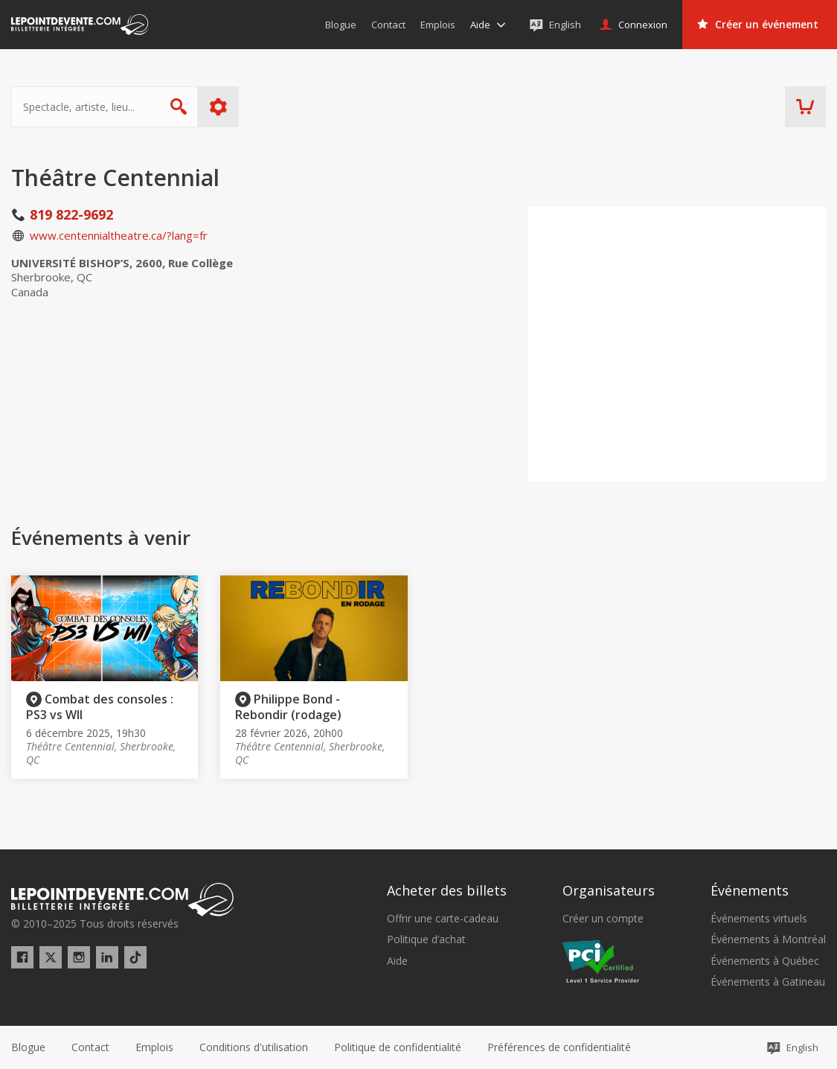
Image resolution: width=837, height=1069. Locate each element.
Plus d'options (218, 106)
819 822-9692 (71, 214)
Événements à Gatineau (768, 982)
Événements (750, 890)
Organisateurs (608, 890)
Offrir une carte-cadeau (442, 918)
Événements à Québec (765, 961)
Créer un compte (603, 918)
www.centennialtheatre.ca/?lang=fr (119, 235)
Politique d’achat (426, 939)
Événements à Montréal (768, 939)
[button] (559, 1047)
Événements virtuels (759, 918)
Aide (397, 961)
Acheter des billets (447, 890)
